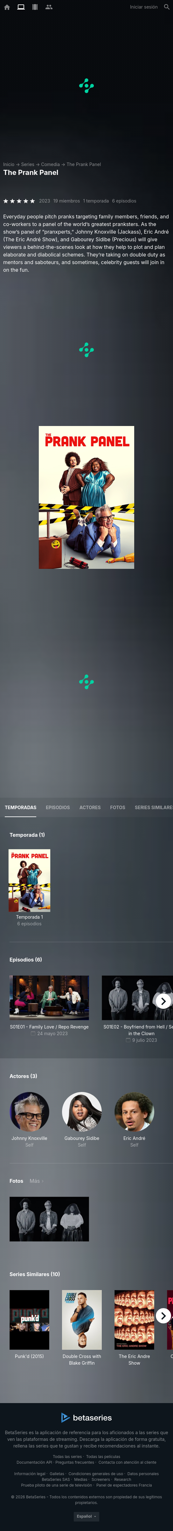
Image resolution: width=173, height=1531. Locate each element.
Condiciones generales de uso (95, 1473)
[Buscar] (167, 7)
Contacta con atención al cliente (127, 1462)
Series (27, 164)
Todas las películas (103, 1456)
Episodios (58, 807)
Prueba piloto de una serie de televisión (56, 1485)
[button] (29, 1120)
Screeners (101, 1479)
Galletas (57, 1473)
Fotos (117, 807)
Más (35, 1181)
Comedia (50, 164)
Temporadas (20, 807)
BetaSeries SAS (56, 1479)
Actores (90, 807)
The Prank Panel (83, 164)
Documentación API (34, 1462)
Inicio (8, 164)
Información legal (29, 1473)
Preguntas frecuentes (74, 1462)
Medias (80, 1479)
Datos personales (143, 1473)
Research (122, 1479)
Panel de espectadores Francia (124, 1485)
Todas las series (67, 1456)
